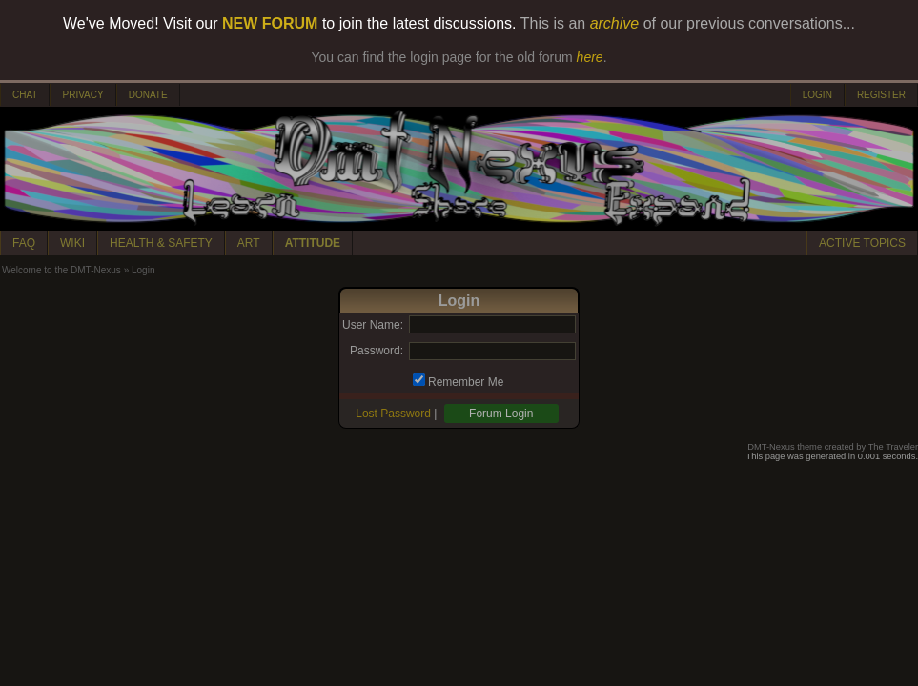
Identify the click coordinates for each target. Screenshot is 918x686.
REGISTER (881, 95)
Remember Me (465, 382)
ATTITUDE (312, 243)
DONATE (148, 95)
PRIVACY (82, 95)
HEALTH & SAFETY (161, 243)
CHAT (24, 95)
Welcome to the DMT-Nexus (61, 270)
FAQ (23, 243)
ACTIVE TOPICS (862, 243)
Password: (376, 350)
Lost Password (393, 413)
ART (248, 243)
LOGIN (817, 95)
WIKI (72, 243)
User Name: (372, 325)
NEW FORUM (269, 23)
